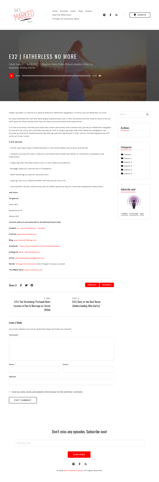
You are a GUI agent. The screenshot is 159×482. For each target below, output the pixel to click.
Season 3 (19, 64)
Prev (47, 298)
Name (12, 364)
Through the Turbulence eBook (65, 19)
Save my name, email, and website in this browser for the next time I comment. (47, 392)
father (61, 64)
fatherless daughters (74, 64)
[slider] (56, 75)
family (55, 64)
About (73, 11)
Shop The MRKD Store (61, 15)
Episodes (64, 11)
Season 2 (128, 162)
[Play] (11, 75)
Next (75, 298)
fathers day (88, 64)
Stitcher (133, 214)
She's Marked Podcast (74, 470)
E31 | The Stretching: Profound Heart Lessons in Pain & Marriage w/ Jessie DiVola (32, 306)
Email (66, 364)
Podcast (12, 64)
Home (54, 11)
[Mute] (100, 75)
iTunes (124, 214)
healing (24, 67)
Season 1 (128, 158)
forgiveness (14, 67)
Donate (140, 15)
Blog (80, 11)
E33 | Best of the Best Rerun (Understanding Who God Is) (86, 304)
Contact (88, 11)
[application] (55, 75)
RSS (142, 214)
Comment (14, 335)
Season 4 (128, 173)
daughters (47, 64)
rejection (32, 67)
